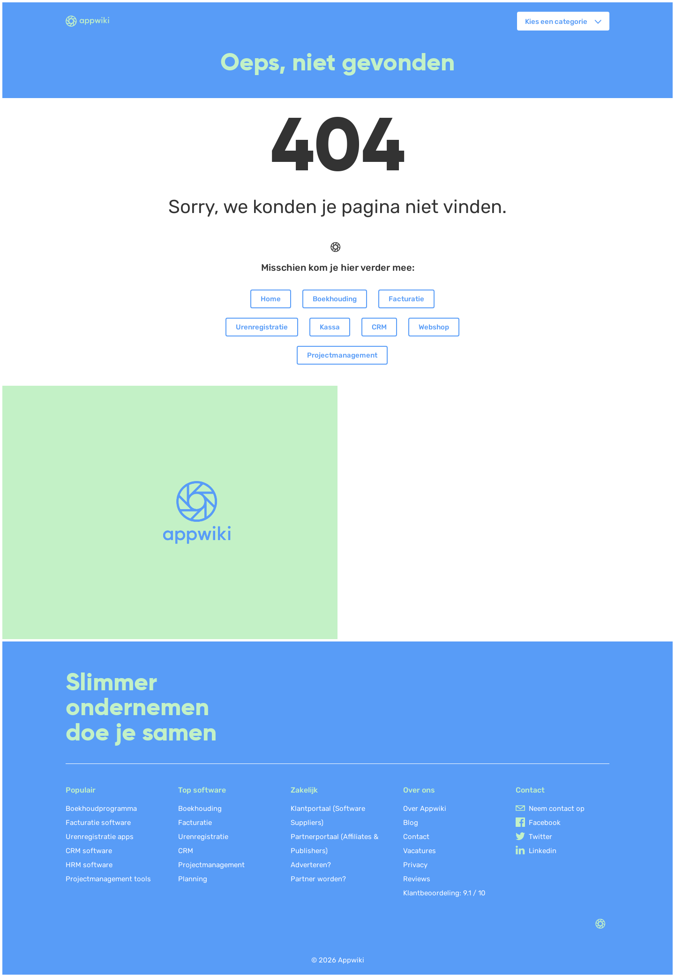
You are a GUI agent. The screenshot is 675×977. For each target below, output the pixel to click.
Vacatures (419, 851)
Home (271, 299)
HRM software (89, 865)
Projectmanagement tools (108, 879)
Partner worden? (318, 879)
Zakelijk (304, 790)
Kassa (330, 327)
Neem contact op (557, 808)
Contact (416, 836)
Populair (81, 790)
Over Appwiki (424, 808)
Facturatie (406, 299)
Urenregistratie (262, 327)
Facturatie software (98, 822)
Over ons (419, 790)
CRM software (89, 851)
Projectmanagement (342, 355)
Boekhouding (335, 299)
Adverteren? (311, 865)
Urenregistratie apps (100, 836)
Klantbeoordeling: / (444, 893)
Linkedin (542, 851)
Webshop (434, 327)
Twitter (540, 836)
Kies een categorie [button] (556, 21)
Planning (192, 879)
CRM (379, 327)
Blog (410, 822)
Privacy (415, 865)
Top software (202, 790)
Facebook (545, 822)
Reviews (416, 879)
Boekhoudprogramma (101, 808)
